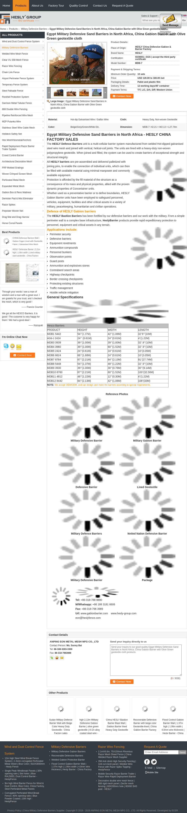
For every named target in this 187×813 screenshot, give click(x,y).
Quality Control (78, 5)
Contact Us (100, 5)
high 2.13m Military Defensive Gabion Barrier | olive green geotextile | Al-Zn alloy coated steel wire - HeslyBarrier (89, 728)
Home (6, 5)
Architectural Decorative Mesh (17, 161)
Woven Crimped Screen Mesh (17, 174)
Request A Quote (122, 5)
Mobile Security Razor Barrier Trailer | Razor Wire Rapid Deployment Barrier (117, 775)
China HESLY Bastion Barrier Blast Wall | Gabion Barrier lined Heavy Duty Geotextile (117, 724)
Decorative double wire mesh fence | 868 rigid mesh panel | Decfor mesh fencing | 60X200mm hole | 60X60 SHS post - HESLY (117, 784)
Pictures (164, 30)
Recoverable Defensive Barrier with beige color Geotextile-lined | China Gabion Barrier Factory (145, 724)
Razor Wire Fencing (12, 66)
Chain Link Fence (10, 72)
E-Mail (148, 767)
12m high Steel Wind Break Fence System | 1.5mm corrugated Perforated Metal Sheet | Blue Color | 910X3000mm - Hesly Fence (25, 762)
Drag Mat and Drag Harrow (15, 217)
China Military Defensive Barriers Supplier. (44, 810)
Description (165, 33)
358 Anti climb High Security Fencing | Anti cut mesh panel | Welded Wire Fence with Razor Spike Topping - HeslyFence (117, 765)
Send (182, 752)
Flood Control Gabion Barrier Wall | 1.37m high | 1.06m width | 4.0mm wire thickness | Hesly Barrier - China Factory (173, 728)
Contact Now (123, 96)
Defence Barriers (71, 143)
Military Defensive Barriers (34, 29)
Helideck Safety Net (12, 134)
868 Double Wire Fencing (14, 109)
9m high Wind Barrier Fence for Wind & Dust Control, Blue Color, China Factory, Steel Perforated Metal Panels (25, 786)
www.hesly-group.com (124, 613)
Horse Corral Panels (12, 223)
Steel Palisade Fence (12, 90)
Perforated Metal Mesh (13, 180)
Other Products (167, 35)
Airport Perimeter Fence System (18, 78)
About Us (37, 5)
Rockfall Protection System (15, 97)
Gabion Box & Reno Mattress (16, 192)
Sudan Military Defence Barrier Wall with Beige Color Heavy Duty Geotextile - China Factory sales (60, 726)
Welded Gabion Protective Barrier (68, 759)
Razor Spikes (8, 204)
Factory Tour (56, 5)
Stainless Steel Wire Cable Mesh (18, 127)
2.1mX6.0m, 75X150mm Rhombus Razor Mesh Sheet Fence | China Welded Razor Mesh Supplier (115, 754)
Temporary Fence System (15, 84)
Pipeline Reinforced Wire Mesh (17, 115)
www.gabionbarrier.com (94, 613)
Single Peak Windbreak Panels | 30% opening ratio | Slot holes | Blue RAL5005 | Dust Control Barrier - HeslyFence (23, 775)
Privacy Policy (14, 810)
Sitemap (160, 767)
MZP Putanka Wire (11, 121)
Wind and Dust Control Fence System (21, 41)
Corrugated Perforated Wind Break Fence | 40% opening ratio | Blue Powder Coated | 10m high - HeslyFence (22, 797)
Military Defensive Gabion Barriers (68, 751)
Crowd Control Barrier (13, 155)
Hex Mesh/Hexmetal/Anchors (16, 140)
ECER (175, 810)
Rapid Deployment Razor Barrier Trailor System (18, 148)
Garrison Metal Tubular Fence (17, 103)
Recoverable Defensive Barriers (67, 755)
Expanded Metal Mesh (13, 186)
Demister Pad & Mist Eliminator (17, 198)
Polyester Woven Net (12, 211)
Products (20, 5)
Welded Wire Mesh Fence (15, 53)
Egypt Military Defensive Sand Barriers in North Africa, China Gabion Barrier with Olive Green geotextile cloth (78, 104)
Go (184, 20)
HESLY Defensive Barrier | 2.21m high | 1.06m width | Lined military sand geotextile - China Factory (26, 252)
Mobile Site (151, 772)
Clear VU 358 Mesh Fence (15, 60)
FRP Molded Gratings (13, 167)
